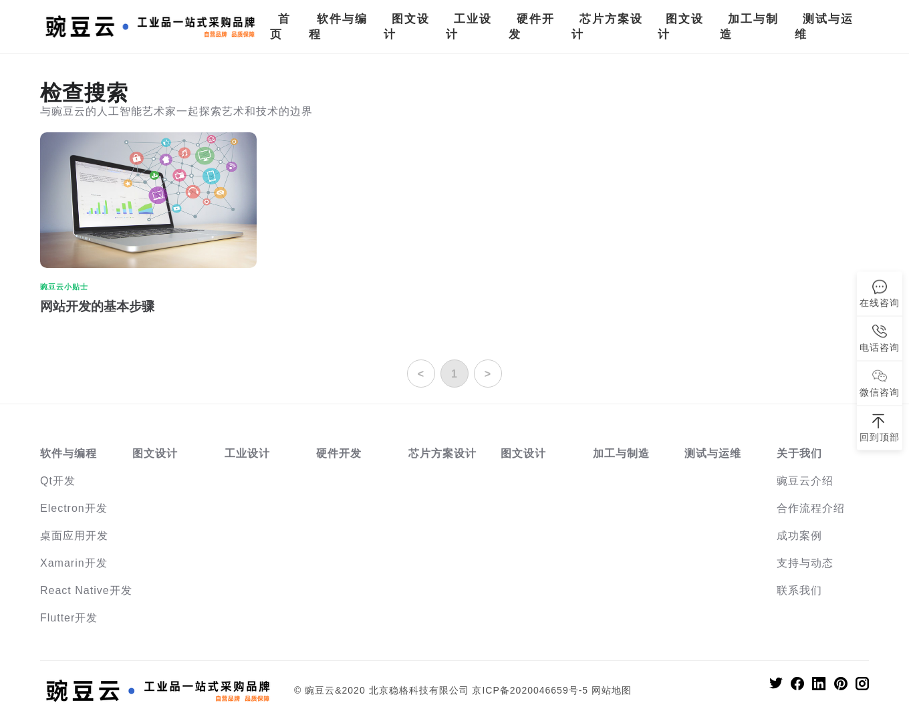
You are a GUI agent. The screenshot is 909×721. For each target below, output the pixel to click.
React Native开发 (86, 590)
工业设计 (469, 27)
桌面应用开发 (74, 535)
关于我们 (799, 453)
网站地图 (612, 690)
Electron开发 (74, 508)
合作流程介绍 (811, 508)
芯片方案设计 (607, 27)
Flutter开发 (69, 617)
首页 (280, 27)
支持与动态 (805, 563)
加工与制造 (749, 27)
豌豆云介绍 (805, 480)
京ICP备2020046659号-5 (530, 690)
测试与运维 (824, 27)
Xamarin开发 (74, 563)
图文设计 (407, 27)
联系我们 (799, 590)
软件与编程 (338, 27)
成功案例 (799, 535)
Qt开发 (58, 480)
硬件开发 (532, 27)
